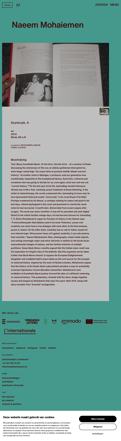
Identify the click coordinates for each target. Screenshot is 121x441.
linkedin (52, 348)
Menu (114, 5)
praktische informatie (12, 385)
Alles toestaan (98, 419)
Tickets (7, 5)
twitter (43, 348)
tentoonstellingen (11, 378)
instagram (33, 348)
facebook (20, 348)
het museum (8, 396)
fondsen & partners (11, 404)
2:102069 (22, 147)
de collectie (8, 400)
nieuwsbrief (8, 348)
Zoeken (101, 5)
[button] (55, 75)
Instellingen (97, 433)
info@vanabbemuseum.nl (14, 366)
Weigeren (97, 427)
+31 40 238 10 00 (11, 363)
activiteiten (7, 381)
